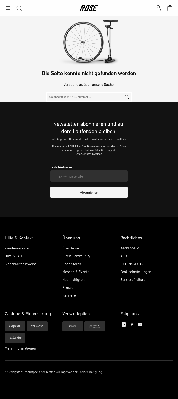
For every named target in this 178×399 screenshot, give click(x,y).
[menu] (8, 8)
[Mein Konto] (158, 8)
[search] (17, 8)
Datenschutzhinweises (89, 154)
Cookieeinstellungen (135, 272)
